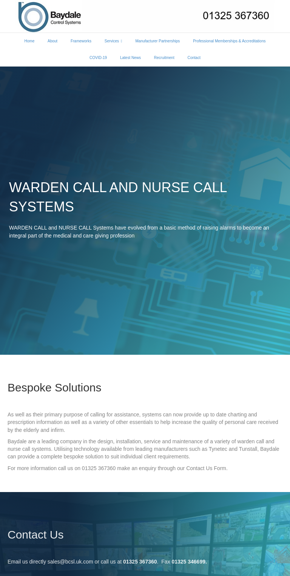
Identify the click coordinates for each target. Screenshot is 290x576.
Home (30, 41)
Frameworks (81, 41)
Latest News (130, 58)
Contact (193, 58)
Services (112, 41)
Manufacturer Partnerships (158, 41)
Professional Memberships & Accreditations (229, 41)
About (52, 41)
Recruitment (164, 58)
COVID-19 (98, 58)
